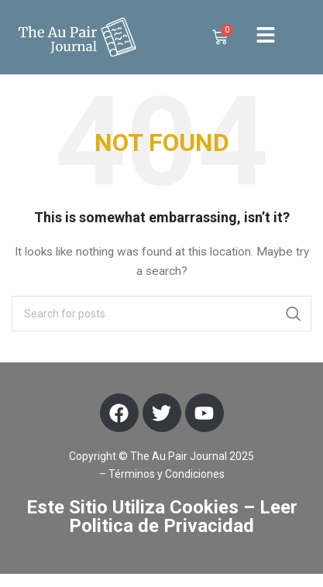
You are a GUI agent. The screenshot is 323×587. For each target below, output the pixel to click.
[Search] (161, 327)
